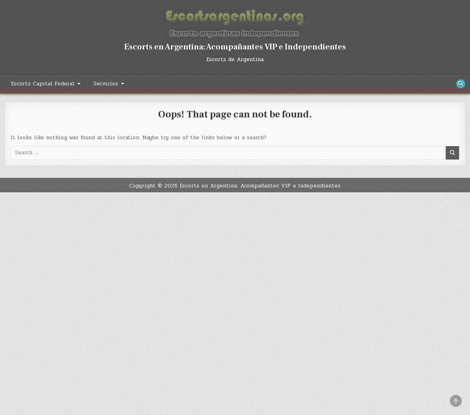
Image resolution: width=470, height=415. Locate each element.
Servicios (105, 84)
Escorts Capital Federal (42, 84)
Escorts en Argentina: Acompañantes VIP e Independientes (235, 47)
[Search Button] (460, 83)
